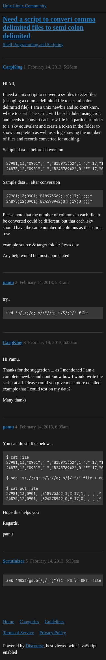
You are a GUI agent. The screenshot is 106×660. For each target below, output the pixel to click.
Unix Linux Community (25, 5)
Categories (29, 621)
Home (8, 621)
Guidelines (54, 621)
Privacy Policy (53, 632)
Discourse (35, 645)
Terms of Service (18, 632)
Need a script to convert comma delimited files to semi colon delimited (49, 27)
